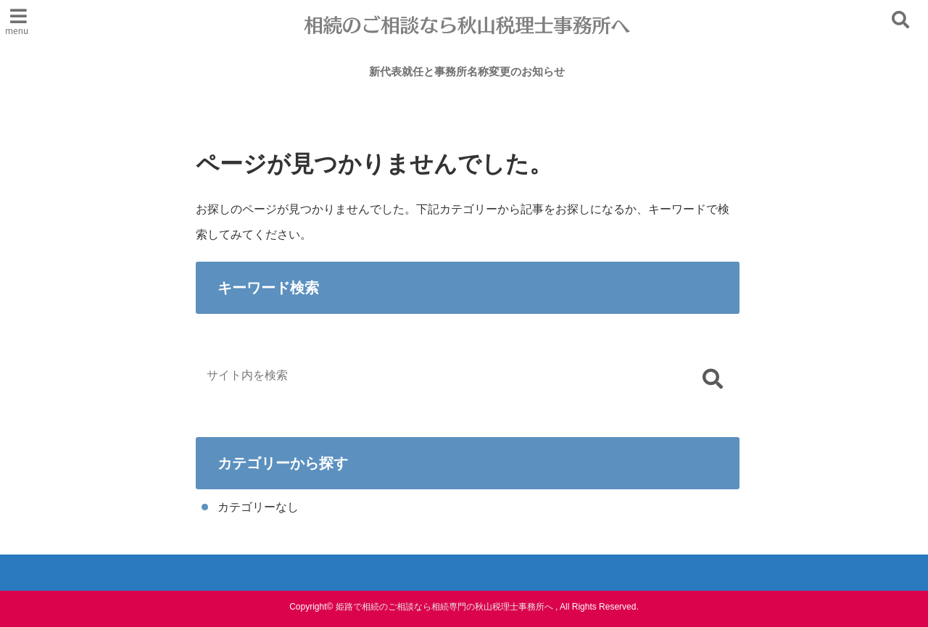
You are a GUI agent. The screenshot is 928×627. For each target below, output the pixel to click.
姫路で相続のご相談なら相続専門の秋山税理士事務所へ (444, 607)
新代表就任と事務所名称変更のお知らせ (467, 71)
